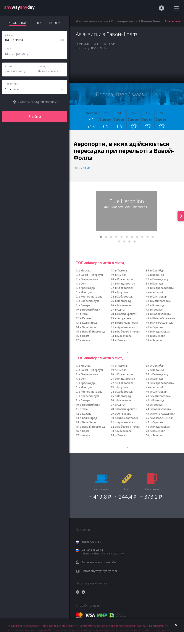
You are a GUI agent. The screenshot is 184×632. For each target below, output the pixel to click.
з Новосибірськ (90, 405)
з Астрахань (123, 413)
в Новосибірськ (90, 309)
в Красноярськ (124, 279)
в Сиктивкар (158, 296)
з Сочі (82, 379)
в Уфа (84, 314)
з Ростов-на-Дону (90, 392)
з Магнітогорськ (160, 396)
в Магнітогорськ (160, 301)
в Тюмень (121, 270)
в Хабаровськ (124, 296)
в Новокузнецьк (160, 314)
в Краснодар (87, 288)
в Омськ (120, 275)
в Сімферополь (88, 279)
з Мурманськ (123, 400)
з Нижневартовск (126, 418)
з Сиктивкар (158, 392)
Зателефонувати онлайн (99, 562)
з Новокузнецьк (160, 409)
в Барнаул (156, 283)
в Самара (84, 305)
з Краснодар (87, 383)
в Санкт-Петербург (91, 275)
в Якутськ (156, 340)
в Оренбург (157, 270)
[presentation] (181, 216)
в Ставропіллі (124, 288)
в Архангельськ (125, 327)
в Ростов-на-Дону (90, 296)
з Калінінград (88, 418)
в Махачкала (123, 336)
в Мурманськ (123, 305)
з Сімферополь (88, 374)
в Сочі (82, 283)
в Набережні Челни (127, 331)
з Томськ (121, 435)
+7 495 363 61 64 (103, 552)
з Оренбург (157, 365)
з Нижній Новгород (92, 427)
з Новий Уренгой (126, 409)
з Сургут (120, 405)
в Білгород (157, 305)
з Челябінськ (88, 422)
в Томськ (121, 340)
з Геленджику (159, 374)
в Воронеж (157, 275)
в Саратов (156, 327)
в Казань (85, 318)
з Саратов (156, 422)
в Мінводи (85, 292)
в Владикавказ (160, 331)
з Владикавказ (160, 427)
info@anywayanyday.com (100, 571)
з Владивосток (125, 379)
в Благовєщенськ (161, 322)
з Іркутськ (121, 387)
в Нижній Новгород (92, 331)
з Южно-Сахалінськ (162, 413)
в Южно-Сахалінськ (162, 318)
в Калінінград (88, 322)
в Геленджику (159, 279)
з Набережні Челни (127, 427)
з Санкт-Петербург (91, 370)
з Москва (84, 365)
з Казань (85, 413)
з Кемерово (157, 431)
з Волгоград (123, 396)
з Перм (84, 431)
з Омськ (120, 370)
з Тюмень (121, 365)
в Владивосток (125, 283)
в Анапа (85, 340)
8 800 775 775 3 (91, 542)
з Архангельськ (125, 422)
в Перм (84, 336)
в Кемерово (157, 336)
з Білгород (157, 400)
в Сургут (120, 309)
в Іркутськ (121, 292)
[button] (100, 237)
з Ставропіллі (124, 383)
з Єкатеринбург (89, 396)
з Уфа (84, 409)
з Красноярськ (124, 374)
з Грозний (156, 405)
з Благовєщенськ (161, 418)
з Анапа (85, 435)
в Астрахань (123, 318)
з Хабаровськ (124, 392)
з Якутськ (156, 435)
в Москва (84, 270)
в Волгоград (123, 301)
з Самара (84, 400)
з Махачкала (123, 431)
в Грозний (156, 309)
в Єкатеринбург (89, 301)
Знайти (35, 116)
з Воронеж (157, 370)
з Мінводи (85, 387)
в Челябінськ (88, 327)
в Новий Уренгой (126, 314)
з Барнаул (156, 379)
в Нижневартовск (126, 322)
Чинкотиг (82, 167)
